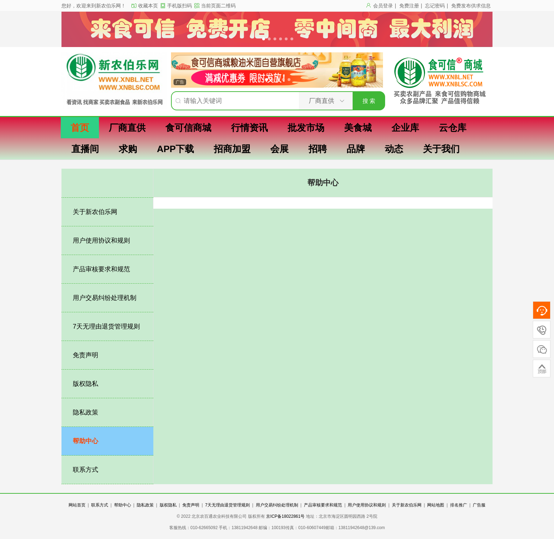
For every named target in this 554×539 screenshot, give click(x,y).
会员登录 (383, 5)
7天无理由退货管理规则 (106, 326)
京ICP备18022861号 (286, 516)
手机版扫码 (179, 5)
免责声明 (85, 355)
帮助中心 (85, 441)
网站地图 (435, 505)
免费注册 (409, 5)
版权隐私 (85, 383)
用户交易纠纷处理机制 (104, 297)
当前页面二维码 (218, 5)
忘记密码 (435, 5)
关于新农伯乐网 (95, 211)
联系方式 (85, 469)
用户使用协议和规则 (101, 240)
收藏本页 (148, 5)
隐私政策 (85, 412)
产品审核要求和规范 (101, 269)
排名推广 (458, 505)
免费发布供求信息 (471, 5)
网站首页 (77, 505)
